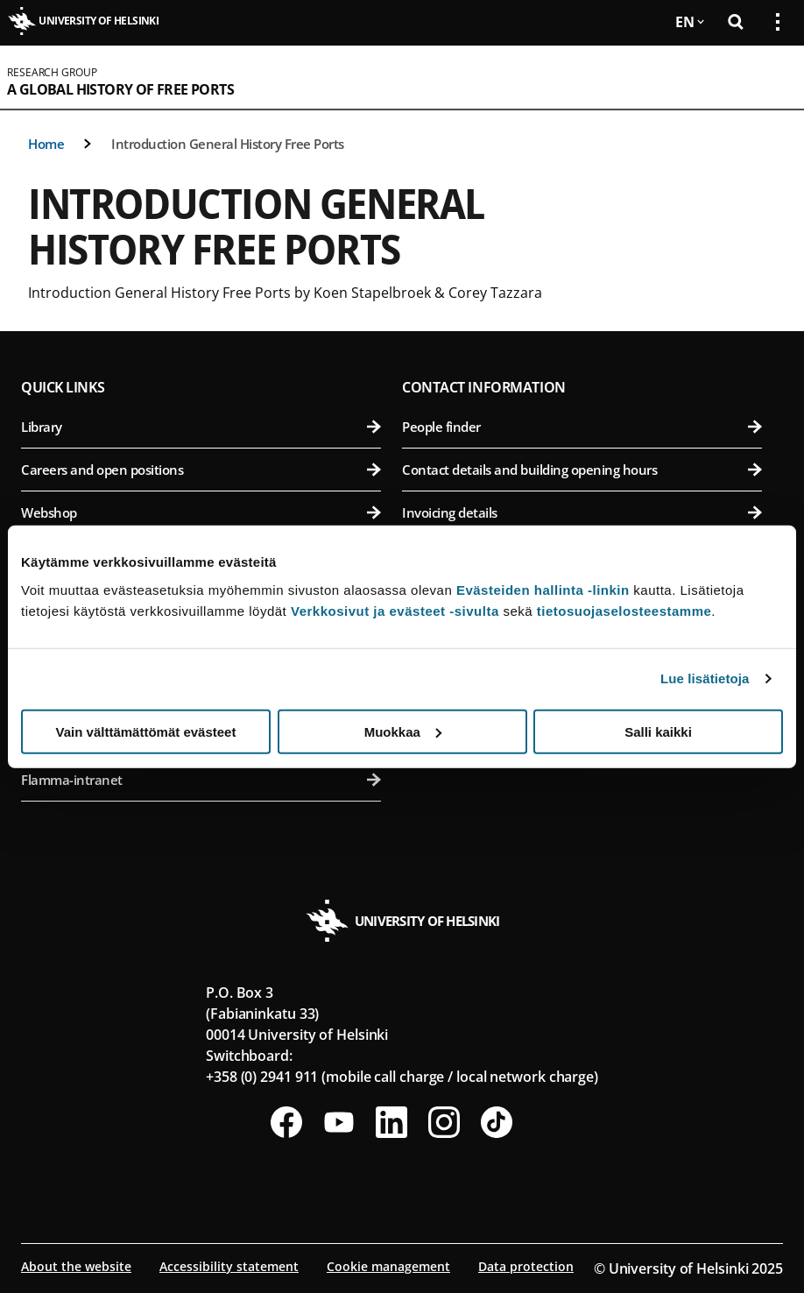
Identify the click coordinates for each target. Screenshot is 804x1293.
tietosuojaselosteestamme (624, 610)
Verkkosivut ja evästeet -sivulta (395, 610)
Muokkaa (402, 731)
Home (46, 143)
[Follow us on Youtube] (339, 1122)
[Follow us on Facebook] (286, 1122)
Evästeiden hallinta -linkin (543, 589)
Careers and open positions (201, 469)
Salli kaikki (658, 731)
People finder (582, 426)
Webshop (201, 512)
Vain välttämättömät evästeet (146, 731)
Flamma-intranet (201, 779)
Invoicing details (582, 512)
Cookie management (388, 1266)
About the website (76, 1266)
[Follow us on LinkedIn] (391, 1122)
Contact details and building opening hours (582, 469)
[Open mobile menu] (770, 77)
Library (201, 426)
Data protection (526, 1266)
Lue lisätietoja (705, 678)
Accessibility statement (229, 1266)
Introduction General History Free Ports (227, 143)
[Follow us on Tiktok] (496, 1122)
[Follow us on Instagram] (444, 1122)
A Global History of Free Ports (120, 89)
